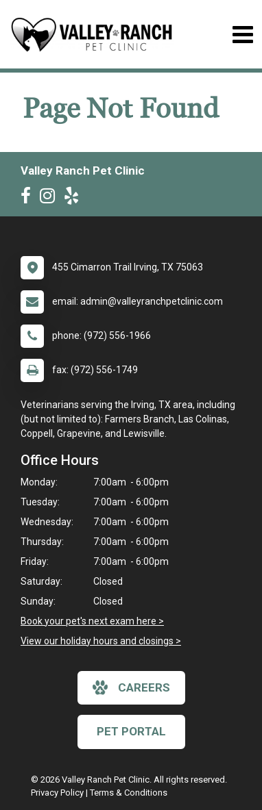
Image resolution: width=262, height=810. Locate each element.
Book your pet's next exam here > (92, 621)
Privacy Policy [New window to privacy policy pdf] (57, 792)
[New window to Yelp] (75, 198)
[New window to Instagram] (51, 198)
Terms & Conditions (128, 792)
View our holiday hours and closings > (101, 640)
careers (131, 687)
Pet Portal (131, 731)
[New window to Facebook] (29, 198)
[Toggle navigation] (242, 35)
